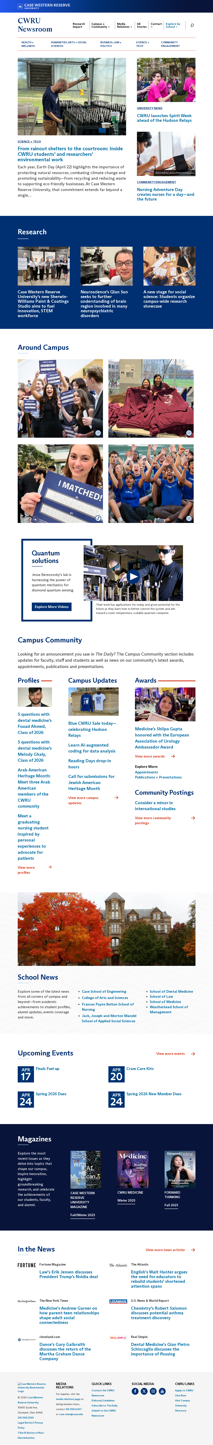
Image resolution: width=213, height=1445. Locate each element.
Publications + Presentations (158, 777)
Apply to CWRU (184, 1390)
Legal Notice (25, 1413)
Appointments (146, 772)
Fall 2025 (171, 1205)
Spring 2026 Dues (51, 1093)
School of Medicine (165, 1002)
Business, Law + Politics (110, 44)
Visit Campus (182, 1400)
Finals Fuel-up (47, 1068)
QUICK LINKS (102, 1384)
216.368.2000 (26, 1408)
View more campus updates (93, 800)
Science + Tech (142, 44)
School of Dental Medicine (171, 991)
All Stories (142, 25)
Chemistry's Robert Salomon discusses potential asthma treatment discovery (159, 1313)
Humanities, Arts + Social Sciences (69, 44)
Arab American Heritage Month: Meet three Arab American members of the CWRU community (34, 788)
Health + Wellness (28, 44)
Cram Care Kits (140, 1068)
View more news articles (165, 1250)
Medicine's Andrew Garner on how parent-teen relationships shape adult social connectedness (69, 1315)
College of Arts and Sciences (105, 998)
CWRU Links (184, 1384)
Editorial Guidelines (103, 1400)
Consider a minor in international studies (155, 805)
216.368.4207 (73, 1409)
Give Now (180, 1395)
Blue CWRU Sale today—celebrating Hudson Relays (92, 729)
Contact (156, 24)
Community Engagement (170, 44)
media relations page (68, 1399)
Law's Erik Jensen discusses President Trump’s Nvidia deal (68, 1274)
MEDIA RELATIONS (65, 1385)
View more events (175, 1054)
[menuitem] (32, 44)
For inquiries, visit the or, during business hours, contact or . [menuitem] (70, 1404)
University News (149, 108)
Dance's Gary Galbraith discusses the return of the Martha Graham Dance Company (65, 1351)
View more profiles (35, 870)
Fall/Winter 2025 (82, 1215)
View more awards (155, 756)
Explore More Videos (52, 607)
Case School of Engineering (104, 991)
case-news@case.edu (71, 1414)
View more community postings (165, 820)
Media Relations (124, 25)
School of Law (161, 996)
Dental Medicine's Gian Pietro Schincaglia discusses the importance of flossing (160, 1349)
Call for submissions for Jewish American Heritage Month (91, 782)
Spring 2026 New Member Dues (154, 1093)
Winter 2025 (126, 1200)
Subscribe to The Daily (104, 1405)
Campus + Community (100, 25)
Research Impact (79, 25)
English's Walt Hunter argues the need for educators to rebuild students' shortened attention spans (159, 1279)
